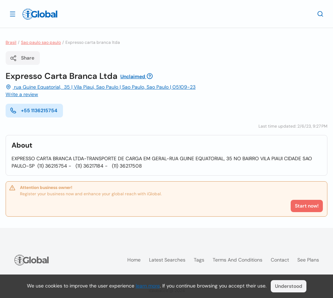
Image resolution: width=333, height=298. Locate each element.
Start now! (307, 206)
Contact (280, 260)
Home (134, 260)
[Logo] (39, 14)
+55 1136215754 (33, 110)
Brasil (11, 42)
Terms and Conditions (237, 260)
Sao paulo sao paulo (41, 42)
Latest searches (167, 260)
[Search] (320, 14)
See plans (308, 260)
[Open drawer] (13, 14)
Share (22, 58)
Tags (199, 260)
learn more (148, 286)
